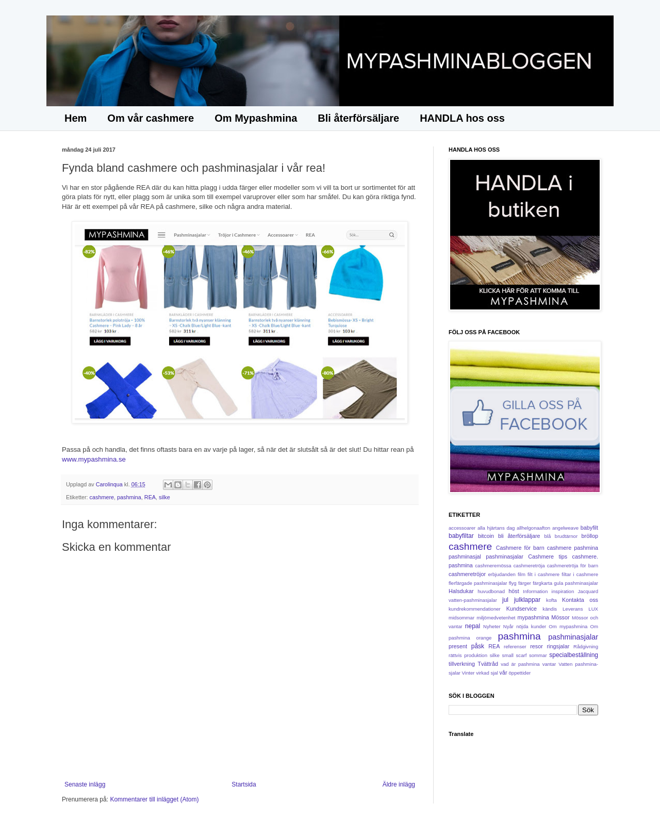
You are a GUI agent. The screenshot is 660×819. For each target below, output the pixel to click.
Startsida (244, 784)
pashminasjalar (573, 637)
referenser (515, 646)
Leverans (573, 609)
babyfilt (589, 528)
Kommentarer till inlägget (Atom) (154, 799)
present (458, 646)
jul (505, 599)
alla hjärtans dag (496, 528)
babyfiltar (461, 535)
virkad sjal (487, 673)
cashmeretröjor (467, 574)
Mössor (560, 617)
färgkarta (542, 583)
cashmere (102, 497)
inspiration (563, 591)
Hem (75, 118)
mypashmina (533, 617)
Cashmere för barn (520, 548)
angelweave (565, 528)
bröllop (590, 536)
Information (535, 591)
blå (547, 536)
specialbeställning (573, 655)
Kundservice (521, 608)
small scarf (514, 655)
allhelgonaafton (533, 528)
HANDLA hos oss (462, 118)
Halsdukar (461, 591)
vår (503, 672)
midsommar (461, 617)
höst (513, 591)
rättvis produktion (468, 655)
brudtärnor (566, 536)
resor (536, 646)
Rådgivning (585, 646)
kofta (551, 600)
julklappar (527, 599)
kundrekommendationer (475, 609)
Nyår (508, 626)
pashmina (129, 497)
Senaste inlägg (84, 784)
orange (484, 638)
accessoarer (462, 528)
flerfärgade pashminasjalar (478, 583)
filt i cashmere (543, 574)
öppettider (520, 673)
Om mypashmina (568, 626)
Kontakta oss (580, 600)
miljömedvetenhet (495, 617)
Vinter (468, 673)
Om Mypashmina (255, 118)
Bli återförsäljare (358, 118)
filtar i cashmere (580, 574)
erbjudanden (502, 574)
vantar (549, 664)
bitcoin (486, 536)
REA (150, 497)
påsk (477, 646)
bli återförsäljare (519, 536)
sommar (538, 655)
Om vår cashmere (150, 118)
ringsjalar (558, 646)
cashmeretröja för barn (572, 565)
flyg (513, 583)
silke (164, 497)
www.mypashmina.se (94, 459)
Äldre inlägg (399, 784)
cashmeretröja (529, 565)
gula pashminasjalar (576, 583)
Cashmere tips (547, 556)
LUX (593, 609)
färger (524, 583)
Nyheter (492, 626)
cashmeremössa (493, 565)
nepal (472, 626)
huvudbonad (491, 591)
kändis (549, 609)
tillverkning (462, 664)
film (521, 574)
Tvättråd (487, 664)
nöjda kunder (531, 626)
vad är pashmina (520, 664)
